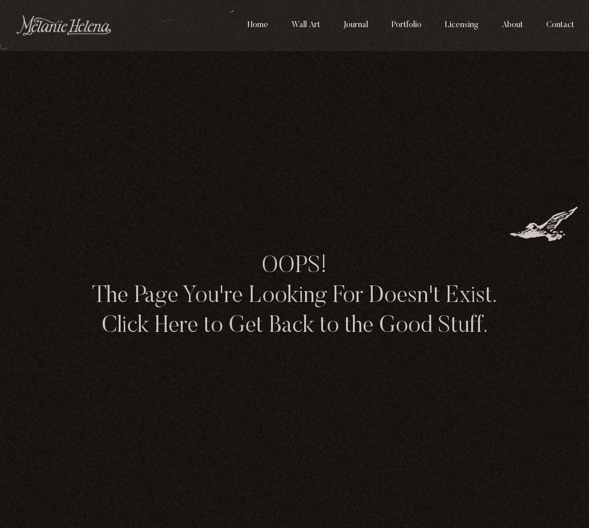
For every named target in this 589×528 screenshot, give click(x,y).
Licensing (462, 25)
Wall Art (305, 25)
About (512, 25)
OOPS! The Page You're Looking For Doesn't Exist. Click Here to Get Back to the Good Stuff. (294, 296)
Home (258, 25)
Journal (355, 25)
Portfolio (406, 25)
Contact (560, 25)
